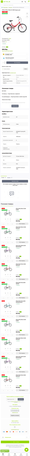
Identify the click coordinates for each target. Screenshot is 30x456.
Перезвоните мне (15, 412)
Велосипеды (5, 7)
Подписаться (21, 399)
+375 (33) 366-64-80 (15, 411)
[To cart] (22, 224)
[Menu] (2, 1)
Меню (27, 454)
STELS (10, 38)
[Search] (2, 5)
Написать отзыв (15, 181)
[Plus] (5, 62)
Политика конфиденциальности (15, 401)
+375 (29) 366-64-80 (15, 410)
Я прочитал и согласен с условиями (16, 402)
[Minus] (5, 63)
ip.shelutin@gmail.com (15, 429)
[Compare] (10, 219)
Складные (10, 7)
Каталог (9, 454)
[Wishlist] (8, 219)
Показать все (15, 106)
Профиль (21, 454)
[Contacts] (25, 1)
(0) (6, 41)
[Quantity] (3, 62)
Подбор (3, 454)
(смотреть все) (13, 72)
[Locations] (22, 1)
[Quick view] (5, 219)
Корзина (15, 454)
